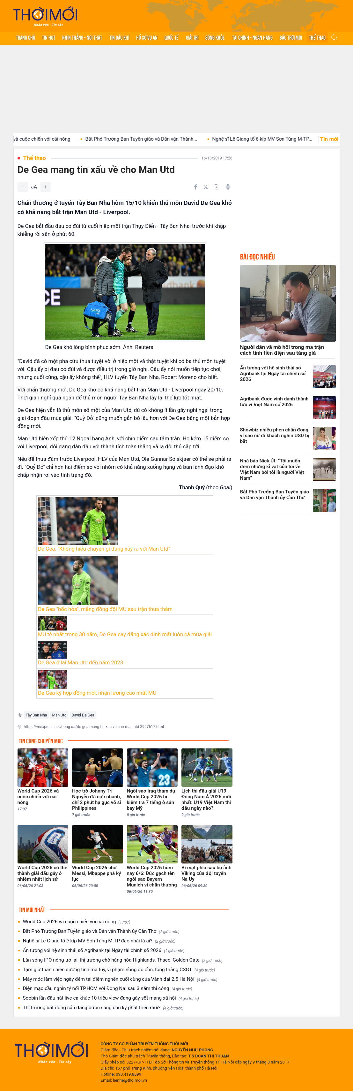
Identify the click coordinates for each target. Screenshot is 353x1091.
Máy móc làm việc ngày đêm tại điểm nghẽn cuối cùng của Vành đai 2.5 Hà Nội (120, 979)
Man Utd (59, 715)
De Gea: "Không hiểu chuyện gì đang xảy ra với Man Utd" (104, 549)
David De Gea (83, 715)
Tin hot (48, 37)
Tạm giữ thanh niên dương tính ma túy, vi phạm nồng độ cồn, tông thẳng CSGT (119, 970)
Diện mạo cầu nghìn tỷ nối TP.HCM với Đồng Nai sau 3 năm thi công (107, 989)
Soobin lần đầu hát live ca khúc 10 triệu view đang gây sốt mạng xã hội (111, 998)
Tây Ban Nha (36, 715)
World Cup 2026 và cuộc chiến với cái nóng (76, 922)
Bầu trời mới (291, 37)
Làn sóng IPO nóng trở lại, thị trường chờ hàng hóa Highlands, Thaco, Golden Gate (123, 960)
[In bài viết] (228, 186)
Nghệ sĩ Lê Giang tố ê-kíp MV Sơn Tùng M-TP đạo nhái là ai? (99, 941)
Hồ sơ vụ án (147, 37)
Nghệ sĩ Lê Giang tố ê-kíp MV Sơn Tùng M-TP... (273, 139)
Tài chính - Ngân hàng (252, 37)
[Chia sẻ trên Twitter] (206, 187)
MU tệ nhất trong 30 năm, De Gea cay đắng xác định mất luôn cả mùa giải (125, 634)
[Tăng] (45, 187)
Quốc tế (172, 37)
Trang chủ (25, 37)
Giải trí (192, 37)
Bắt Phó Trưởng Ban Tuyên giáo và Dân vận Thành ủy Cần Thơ (101, 931)
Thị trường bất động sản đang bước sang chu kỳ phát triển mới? (103, 1008)
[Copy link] (216, 186)
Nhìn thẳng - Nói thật (82, 37)
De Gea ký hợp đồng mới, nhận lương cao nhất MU (97, 693)
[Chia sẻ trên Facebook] (195, 187)
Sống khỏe (215, 37)
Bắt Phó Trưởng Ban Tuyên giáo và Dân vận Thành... (152, 139)
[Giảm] (23, 187)
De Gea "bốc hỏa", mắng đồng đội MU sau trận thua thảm (105, 609)
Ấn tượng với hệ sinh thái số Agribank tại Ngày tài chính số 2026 (104, 951)
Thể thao (317, 37)
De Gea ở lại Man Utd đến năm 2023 (80, 662)
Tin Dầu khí (119, 37)
